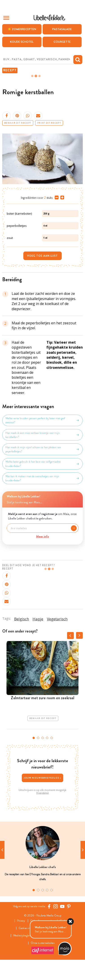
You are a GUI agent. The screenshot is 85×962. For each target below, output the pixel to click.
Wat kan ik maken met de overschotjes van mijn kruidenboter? (42, 478)
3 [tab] (42, 738)
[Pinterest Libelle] (69, 906)
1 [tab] (34, 738)
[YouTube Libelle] (62, 906)
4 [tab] (47, 738)
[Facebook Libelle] (49, 906)
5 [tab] (51, 738)
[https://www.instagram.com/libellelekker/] (55, 906)
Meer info (42, 536)
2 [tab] (38, 738)
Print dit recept (49, 123)
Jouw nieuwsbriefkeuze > (42, 777)
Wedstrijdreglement (24, 935)
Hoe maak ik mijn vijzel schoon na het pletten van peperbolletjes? (42, 449)
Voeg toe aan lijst (42, 256)
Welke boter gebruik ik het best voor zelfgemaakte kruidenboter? (42, 464)
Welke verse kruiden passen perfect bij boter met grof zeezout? (42, 420)
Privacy (21, 920)
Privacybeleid (42, 793)
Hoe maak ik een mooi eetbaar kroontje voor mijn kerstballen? (42, 435)
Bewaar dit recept (17, 123)
